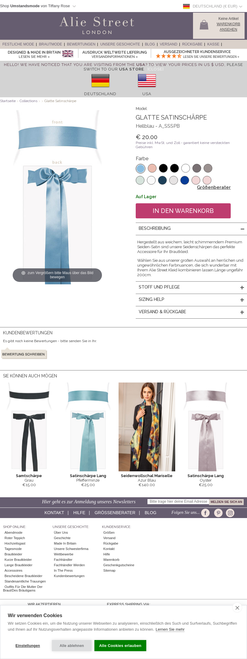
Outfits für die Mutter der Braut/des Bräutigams (23, 588)
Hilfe (79, 512)
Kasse (213, 44)
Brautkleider (13, 554)
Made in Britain (65, 543)
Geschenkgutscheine (119, 565)
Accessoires (13, 570)
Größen (109, 532)
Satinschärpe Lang (88, 475)
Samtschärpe (29, 475)
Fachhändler (63, 559)
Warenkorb (111, 559)
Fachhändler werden (69, 565)
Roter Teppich (15, 538)
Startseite (8, 101)
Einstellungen (27, 646)
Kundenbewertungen (69, 576)
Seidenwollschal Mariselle (147, 475)
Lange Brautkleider (18, 565)
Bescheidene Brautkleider (23, 576)
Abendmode (13, 532)
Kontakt (54, 512)
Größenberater (214, 187)
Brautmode (50, 44)
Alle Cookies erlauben (122, 645)
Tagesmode (13, 549)
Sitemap (109, 570)
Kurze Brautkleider (18, 559)
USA (146, 94)
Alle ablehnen (72, 646)
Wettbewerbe (64, 554)
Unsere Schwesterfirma (71, 549)
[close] (237, 609)
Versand (168, 44)
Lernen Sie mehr (170, 631)
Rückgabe (192, 44)
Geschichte (62, 538)
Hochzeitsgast (15, 543)
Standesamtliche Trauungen (25, 581)
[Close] (155, 69)
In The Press (63, 570)
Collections (29, 101)
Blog (150, 44)
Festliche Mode (18, 44)
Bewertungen (81, 44)
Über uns (61, 532)
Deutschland (100, 94)
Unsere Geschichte (120, 44)
